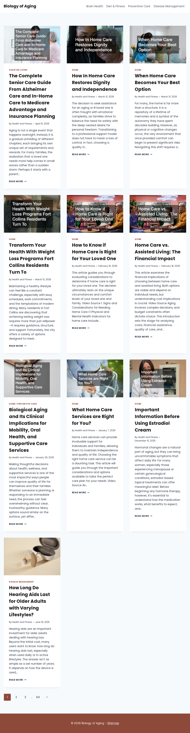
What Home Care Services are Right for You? (93, 416)
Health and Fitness (22, 123)
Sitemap (113, 723)
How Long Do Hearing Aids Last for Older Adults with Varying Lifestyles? (29, 601)
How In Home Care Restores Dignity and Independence (94, 82)
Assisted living (18, 70)
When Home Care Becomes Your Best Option (157, 82)
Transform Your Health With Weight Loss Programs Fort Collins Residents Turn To (32, 258)
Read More (18, 181)
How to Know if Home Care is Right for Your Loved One (94, 252)
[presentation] (32, 44)
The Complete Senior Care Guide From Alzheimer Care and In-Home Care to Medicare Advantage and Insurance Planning (32, 96)
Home (75, 70)
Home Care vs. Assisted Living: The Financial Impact (158, 252)
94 (38, 697)
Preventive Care (139, 6)
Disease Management (169, 6)
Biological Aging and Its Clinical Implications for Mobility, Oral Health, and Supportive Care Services (28, 430)
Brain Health (94, 6)
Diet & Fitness (115, 6)
